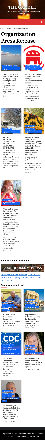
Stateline (16, 326)
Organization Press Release (9, 68)
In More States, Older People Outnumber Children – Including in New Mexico (11, 319)
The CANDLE (22, 7)
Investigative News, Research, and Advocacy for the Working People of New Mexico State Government (21, 277)
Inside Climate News (31, 307)
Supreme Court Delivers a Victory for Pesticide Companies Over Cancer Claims (32, 319)
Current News (7, 65)
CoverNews (21, 436)
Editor (38, 369)
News (15, 65)
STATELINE (6, 309)
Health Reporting (8, 353)
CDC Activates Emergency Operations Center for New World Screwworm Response (10, 363)
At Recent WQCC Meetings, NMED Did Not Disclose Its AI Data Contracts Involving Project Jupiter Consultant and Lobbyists (11, 412)
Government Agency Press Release (9, 350)
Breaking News (30, 126)
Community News (8, 305)
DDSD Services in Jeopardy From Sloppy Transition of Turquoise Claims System (33, 362)
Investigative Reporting (10, 398)
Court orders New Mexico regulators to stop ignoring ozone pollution (10, 77)
